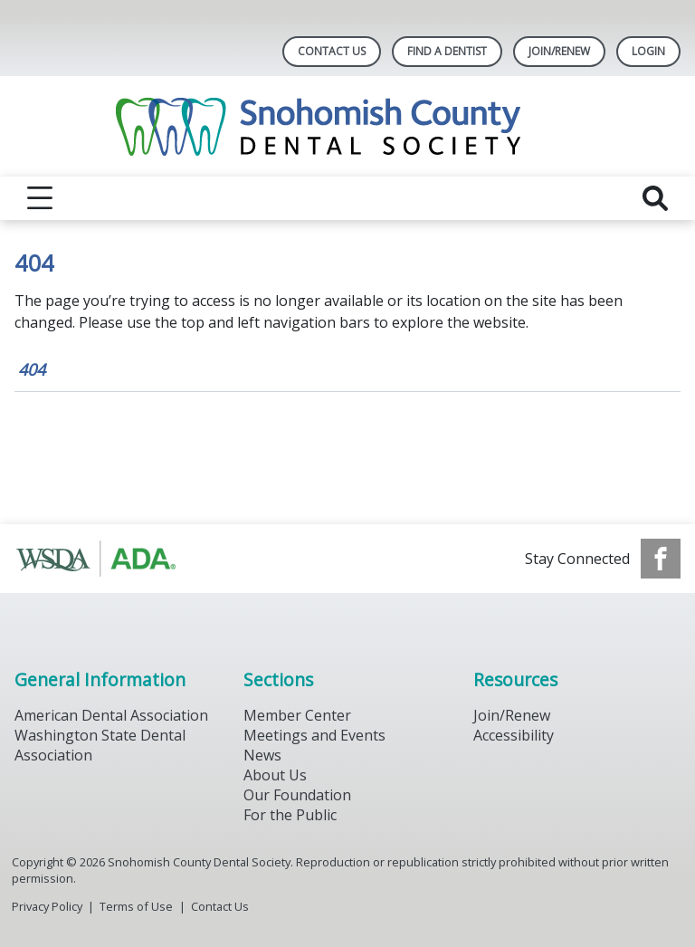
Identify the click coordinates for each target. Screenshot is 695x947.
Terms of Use (136, 906)
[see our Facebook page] (661, 559)
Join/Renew (559, 51)
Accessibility (513, 735)
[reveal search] (655, 198)
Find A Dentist (447, 51)
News (262, 755)
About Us (275, 775)
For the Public (290, 815)
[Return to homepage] (348, 126)
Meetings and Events (314, 735)
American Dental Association (111, 715)
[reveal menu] (39, 198)
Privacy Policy (47, 906)
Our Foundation (297, 795)
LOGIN (648, 51)
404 (31, 369)
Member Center (297, 715)
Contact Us (332, 51)
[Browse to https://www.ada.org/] (106, 559)
